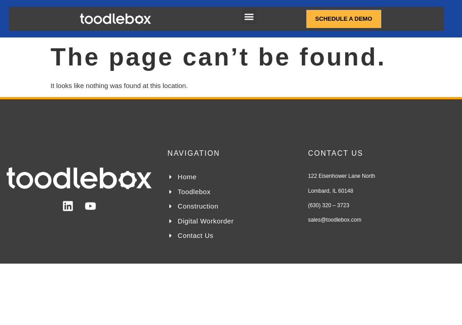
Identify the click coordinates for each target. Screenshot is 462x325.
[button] (249, 16)
